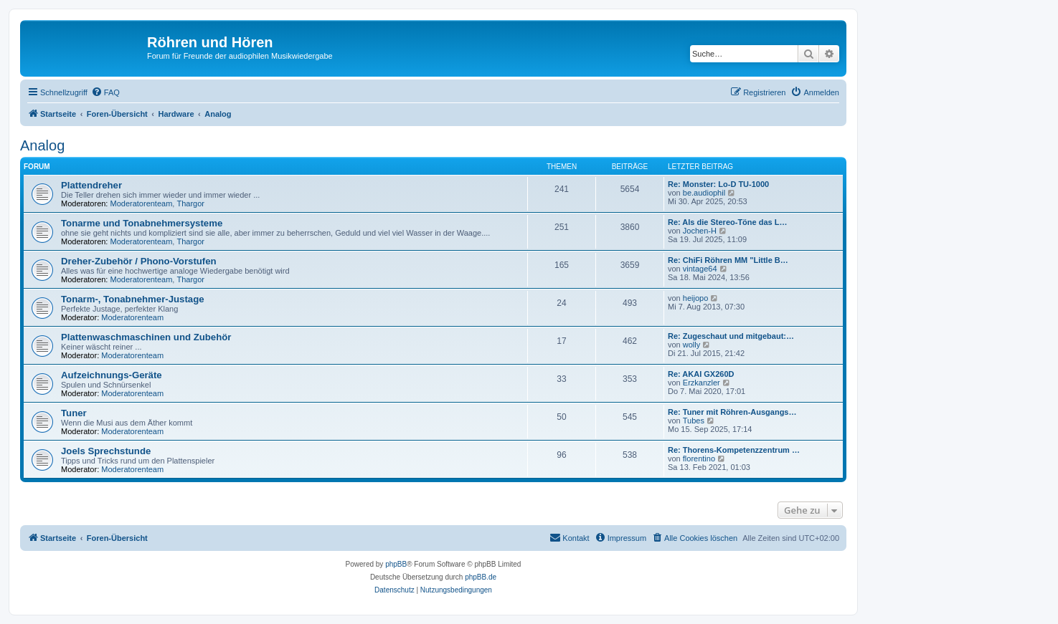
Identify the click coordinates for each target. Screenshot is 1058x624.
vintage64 (700, 268)
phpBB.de (480, 577)
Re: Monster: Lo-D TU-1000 (718, 184)
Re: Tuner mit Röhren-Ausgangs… (732, 412)
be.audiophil (704, 192)
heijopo (695, 298)
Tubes (693, 420)
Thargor (190, 203)
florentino (699, 458)
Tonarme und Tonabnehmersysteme (141, 223)
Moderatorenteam (141, 203)
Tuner (74, 413)
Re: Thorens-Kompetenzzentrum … (734, 450)
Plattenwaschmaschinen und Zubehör (146, 337)
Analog (42, 145)
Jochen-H (700, 230)
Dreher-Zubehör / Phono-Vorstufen (139, 261)
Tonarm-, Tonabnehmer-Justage (132, 299)
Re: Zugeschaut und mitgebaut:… (731, 336)
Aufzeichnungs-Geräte (111, 375)
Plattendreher (91, 185)
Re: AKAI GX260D (701, 374)
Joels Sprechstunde (106, 451)
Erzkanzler (701, 382)
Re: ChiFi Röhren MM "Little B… (728, 260)
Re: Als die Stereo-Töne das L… (727, 222)
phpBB (396, 564)
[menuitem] (105, 92)
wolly (691, 344)
